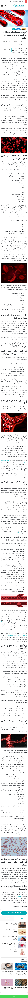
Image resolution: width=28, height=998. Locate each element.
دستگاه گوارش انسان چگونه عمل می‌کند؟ (10, 950)
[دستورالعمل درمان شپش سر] (21, 982)
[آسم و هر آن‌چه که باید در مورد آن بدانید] (22, 938)
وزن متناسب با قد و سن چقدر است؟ (9, 923)
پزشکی (18, 29)
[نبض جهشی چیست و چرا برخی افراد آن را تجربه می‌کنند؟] (22, 945)
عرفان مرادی (22, 42)
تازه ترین (7, 918)
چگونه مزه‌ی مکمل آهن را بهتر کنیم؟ (17, 1)
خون (14, 29)
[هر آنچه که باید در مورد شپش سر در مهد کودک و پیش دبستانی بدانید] (21, 966)
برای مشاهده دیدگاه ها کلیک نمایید (14, 913)
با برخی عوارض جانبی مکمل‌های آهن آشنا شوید (8, 988)
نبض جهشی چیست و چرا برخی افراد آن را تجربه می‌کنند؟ (9, 944)
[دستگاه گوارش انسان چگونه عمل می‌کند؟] (22, 952)
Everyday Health (17, 906)
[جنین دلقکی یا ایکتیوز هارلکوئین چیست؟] (22, 932)
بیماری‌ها (23, 29)
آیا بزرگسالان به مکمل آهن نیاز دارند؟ (7, 972)
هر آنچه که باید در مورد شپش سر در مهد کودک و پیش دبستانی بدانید (21, 973)
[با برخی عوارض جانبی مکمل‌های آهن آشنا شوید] (7, 982)
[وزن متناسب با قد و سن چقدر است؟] (22, 925)
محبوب (21, 918)
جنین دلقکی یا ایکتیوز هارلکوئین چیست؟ (10, 930)
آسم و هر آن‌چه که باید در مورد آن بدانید (10, 937)
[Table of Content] (9, 50)
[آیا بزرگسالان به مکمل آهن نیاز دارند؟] (7, 966)
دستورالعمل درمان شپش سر (21, 987)
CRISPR (20, 533)
